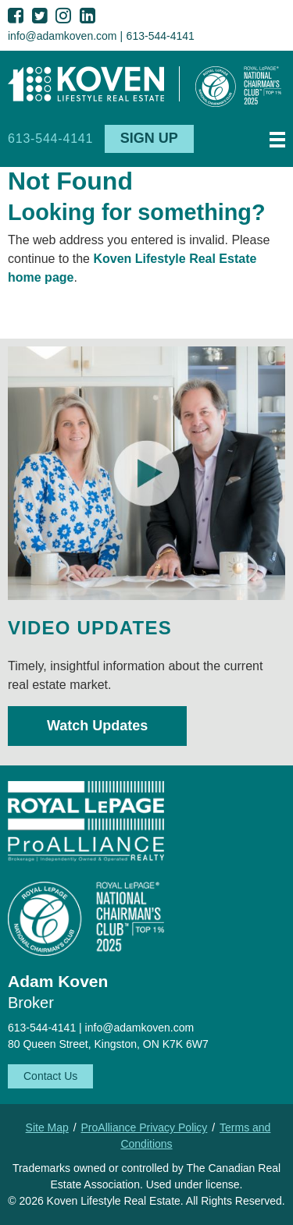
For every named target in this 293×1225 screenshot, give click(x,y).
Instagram (63, 15)
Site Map (47, 1127)
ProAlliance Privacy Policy (144, 1127)
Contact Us (50, 1076)
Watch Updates (97, 725)
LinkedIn (87, 15)
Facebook (15, 15)
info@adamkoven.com (62, 36)
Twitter (40, 15)
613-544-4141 (161, 36)
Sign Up (149, 138)
